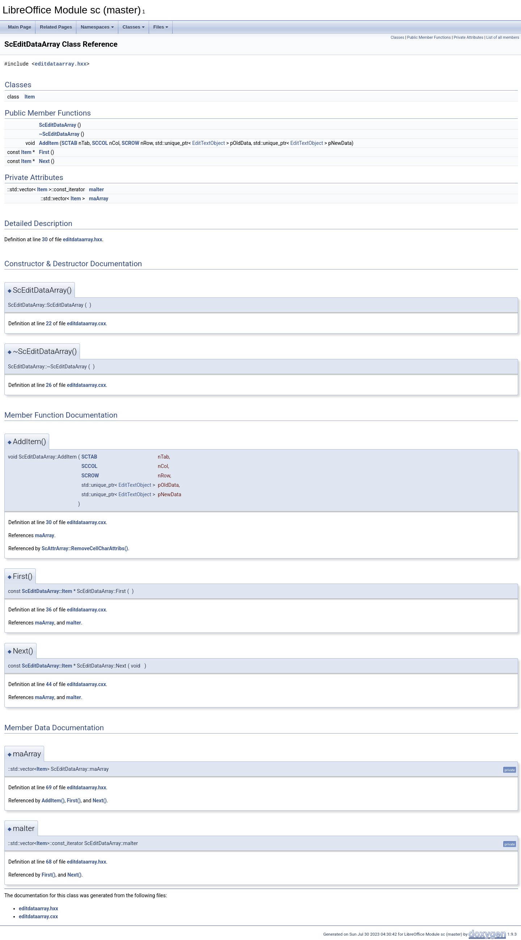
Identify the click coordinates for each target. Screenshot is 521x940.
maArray (99, 198)
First (44, 152)
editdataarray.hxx (60, 63)
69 (49, 787)
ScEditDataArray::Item (47, 591)
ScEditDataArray (57, 125)
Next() (100, 800)
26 (49, 385)
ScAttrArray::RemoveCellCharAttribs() (85, 548)
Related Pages (56, 27)
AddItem (49, 143)
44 (49, 684)
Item (30, 97)
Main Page (19, 27)
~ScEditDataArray (59, 134)
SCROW (130, 143)
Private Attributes (468, 37)
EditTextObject (208, 143)
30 (45, 239)
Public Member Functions (429, 37)
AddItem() (53, 800)
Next (44, 161)
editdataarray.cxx (86, 323)
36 (49, 610)
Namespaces (97, 27)
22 (49, 323)
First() (74, 800)
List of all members (502, 37)
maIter (96, 189)
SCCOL (100, 143)
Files (161, 27)
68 (49, 862)
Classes (134, 27)
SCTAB (69, 143)
